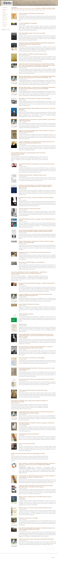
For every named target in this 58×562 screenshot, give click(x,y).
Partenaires (5, 22)
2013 (50, 9)
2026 (43, 10)
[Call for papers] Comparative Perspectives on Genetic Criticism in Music (33, 390)
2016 (14, 10)
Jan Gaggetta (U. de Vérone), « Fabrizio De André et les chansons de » (35, 252)
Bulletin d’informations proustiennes (26, 314)
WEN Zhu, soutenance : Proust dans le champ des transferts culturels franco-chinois (35, 507)
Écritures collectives (23, 324)
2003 (21, 9)
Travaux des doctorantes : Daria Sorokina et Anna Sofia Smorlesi (31, 13)
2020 (26, 10)
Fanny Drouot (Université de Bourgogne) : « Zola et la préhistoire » (32, 262)
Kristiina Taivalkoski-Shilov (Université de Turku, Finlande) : (36, 335)
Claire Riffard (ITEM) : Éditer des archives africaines (29, 434)
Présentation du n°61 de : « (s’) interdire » (28, 518)
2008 (36, 9)
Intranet (53, 557)
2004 (24, 9)
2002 (18, 9)
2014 (53, 9)
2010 (41, 9)
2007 (33, 9)
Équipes (4, 12)
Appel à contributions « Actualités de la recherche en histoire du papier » (33, 54)
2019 (23, 10)
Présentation (5, 7)
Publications (5, 17)
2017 (17, 10)
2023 (35, 10)
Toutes (53, 8)
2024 (37, 10)
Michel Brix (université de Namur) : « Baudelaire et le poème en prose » (33, 175)
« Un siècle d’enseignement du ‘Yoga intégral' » (28, 23)
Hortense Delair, (36, 379)
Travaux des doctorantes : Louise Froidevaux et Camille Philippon (32, 357)
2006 (30, 9)
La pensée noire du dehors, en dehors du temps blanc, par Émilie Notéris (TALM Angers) (36, 539)
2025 (40, 10)
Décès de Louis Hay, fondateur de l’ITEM (27, 443)
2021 (29, 10)
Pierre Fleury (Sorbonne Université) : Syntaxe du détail (29, 208)
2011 (44, 9)
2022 (32, 10)
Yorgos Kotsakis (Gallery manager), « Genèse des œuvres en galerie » (32, 33)
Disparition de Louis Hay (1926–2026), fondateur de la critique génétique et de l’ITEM (28, 453)
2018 (20, 10)
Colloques (49, 8)
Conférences (38, 8)
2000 (12, 9)
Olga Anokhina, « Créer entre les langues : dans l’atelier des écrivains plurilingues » (35, 98)
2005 (27, 9)
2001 (15, 9)
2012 (47, 9)
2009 (39, 9)
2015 (12, 10)
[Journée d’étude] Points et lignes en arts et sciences (29, 304)
